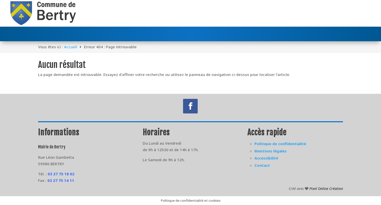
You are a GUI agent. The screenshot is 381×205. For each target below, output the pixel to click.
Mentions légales (270, 150)
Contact (262, 165)
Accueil (70, 46)
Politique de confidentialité (280, 143)
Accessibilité (266, 157)
